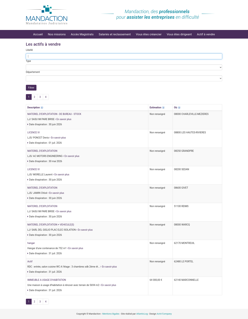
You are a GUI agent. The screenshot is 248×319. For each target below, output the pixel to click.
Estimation (155, 107)
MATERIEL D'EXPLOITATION (42, 151)
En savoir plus (63, 119)
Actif (29, 261)
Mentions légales (110, 313)
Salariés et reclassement (115, 34)
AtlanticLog (142, 313)
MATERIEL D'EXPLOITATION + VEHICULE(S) (50, 224)
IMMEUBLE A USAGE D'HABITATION (46, 280)
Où (175, 107)
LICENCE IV (33, 132)
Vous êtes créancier (149, 34)
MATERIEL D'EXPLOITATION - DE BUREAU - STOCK (54, 114)
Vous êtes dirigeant (179, 34)
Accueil (38, 34)
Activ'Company (164, 313)
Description (33, 107)
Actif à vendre (206, 34)
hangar (31, 243)
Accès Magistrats (82, 34)
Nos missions (57, 34)
